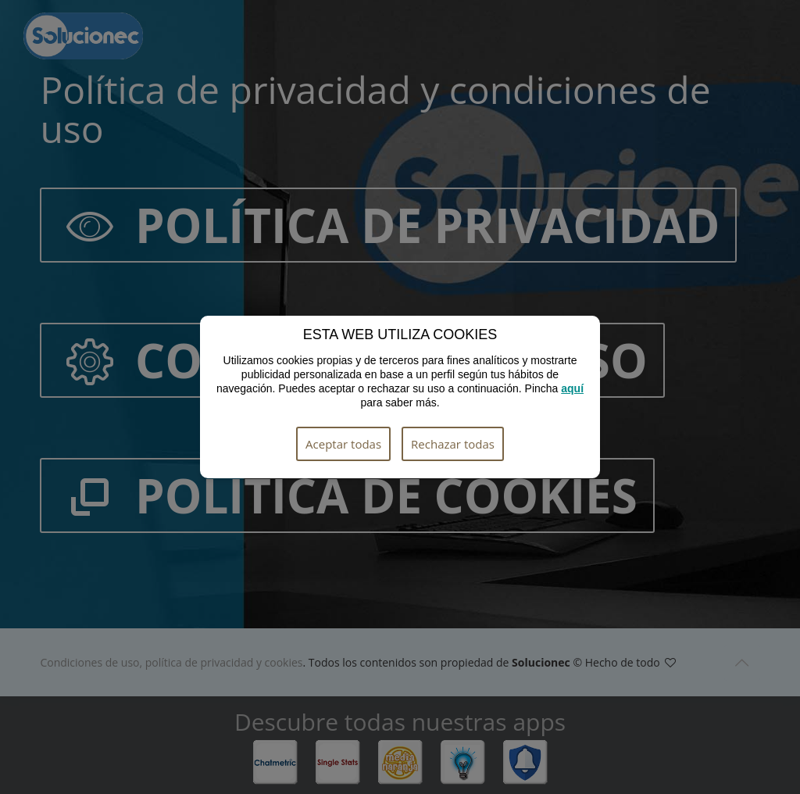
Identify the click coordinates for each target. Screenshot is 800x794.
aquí (572, 388)
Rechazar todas (453, 444)
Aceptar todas (343, 444)
